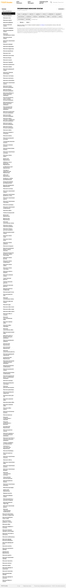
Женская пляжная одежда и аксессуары (8, 530)
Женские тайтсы (7, 460)
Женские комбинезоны (8, 537)
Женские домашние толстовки (8, 383)
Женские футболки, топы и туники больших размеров (8, 99)
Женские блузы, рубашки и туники (7, 521)
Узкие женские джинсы (7, 279)
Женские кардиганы (8, 48)
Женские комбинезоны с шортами (7, 418)
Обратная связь (27, 586)
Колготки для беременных (6, 347)
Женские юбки (6, 524)
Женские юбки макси (8, 311)
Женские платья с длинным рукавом (8, 229)
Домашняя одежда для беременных (8, 182)
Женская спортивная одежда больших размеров (8, 362)
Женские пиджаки (8, 62)
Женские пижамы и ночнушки (8, 133)
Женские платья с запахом (7, 272)
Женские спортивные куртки (9, 198)
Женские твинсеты (7, 561)
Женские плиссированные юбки (7, 318)
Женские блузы (7, 57)
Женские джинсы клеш (7, 453)
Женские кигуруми (8, 246)
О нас (18, 586)
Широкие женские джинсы (8, 286)
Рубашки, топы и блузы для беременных (7, 163)
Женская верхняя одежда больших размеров (7, 108)
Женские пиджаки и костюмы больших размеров (8, 434)
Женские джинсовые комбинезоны (8, 373)
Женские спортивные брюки (9, 41)
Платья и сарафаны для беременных (8, 443)
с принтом (31, 14)
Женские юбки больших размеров (8, 115)
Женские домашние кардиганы (8, 392)
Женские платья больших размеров (8, 86)
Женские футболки (8, 51)
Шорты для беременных (6, 490)
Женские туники (7, 60)
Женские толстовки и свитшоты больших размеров (8, 439)
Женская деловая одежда (7, 574)
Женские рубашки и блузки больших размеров (8, 94)
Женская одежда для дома (7, 543)
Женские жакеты (6, 555)
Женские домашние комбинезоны (8, 366)
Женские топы (7, 18)
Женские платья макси (7, 156)
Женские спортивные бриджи (9, 469)
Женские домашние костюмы (8, 138)
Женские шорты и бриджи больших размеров (8, 337)
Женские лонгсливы (8, 55)
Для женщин (31, 2)
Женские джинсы (7, 11)
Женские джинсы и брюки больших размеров (8, 103)
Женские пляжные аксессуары (8, 73)
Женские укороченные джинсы (9, 351)
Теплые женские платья (7, 25)
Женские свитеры (8, 380)
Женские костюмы (8, 188)
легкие (59, 16)
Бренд (21, 22)
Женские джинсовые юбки (8, 332)
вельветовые (42, 16)
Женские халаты (7, 135)
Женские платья (6, 13)
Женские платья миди (7, 236)
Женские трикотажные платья (8, 222)
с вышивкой (58, 14)
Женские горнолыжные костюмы (7, 474)
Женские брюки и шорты (7, 581)
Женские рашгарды (8, 487)
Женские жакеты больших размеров (8, 124)
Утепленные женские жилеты (8, 142)
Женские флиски (7, 415)
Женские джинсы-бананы (8, 481)
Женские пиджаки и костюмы (7, 527)
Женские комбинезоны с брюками (7, 423)
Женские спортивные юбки (9, 463)
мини (19, 14)
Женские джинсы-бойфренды (8, 289)
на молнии (54, 16)
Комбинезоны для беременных (8, 167)
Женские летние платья (7, 38)
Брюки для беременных (6, 159)
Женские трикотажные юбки (8, 329)
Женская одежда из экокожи (7, 577)
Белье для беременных (6, 215)
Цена (27, 22)
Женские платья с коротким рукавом (8, 226)
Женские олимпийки (8, 80)
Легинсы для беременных (6, 344)
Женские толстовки (8, 76)
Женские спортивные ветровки (9, 484)
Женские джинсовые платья (8, 233)
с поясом (44, 14)
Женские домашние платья (8, 369)
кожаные (35, 16)
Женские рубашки (8, 22)
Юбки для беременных (6, 175)
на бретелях (50, 14)
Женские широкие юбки (8, 399)
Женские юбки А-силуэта (7, 314)
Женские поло (7, 53)
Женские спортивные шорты (9, 83)
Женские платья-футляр (7, 258)
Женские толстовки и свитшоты (8, 534)
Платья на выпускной (8, 212)
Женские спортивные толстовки (9, 202)
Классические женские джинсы (7, 478)
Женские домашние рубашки (8, 341)
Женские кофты (7, 210)
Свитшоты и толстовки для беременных (7, 447)
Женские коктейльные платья (8, 298)
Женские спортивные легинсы (9, 457)
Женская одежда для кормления (8, 354)
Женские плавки (7, 66)
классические (21, 16)
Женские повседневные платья (8, 34)
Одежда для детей (43, 2)
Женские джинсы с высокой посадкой (8, 499)
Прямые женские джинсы (7, 282)
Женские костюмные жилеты (8, 412)
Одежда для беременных (5, 552)
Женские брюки (7, 15)
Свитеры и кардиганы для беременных (7, 171)
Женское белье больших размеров (8, 90)
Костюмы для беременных (6, 427)
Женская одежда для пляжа (8, 69)
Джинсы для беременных (6, 219)
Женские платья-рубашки (7, 243)
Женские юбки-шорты (7, 408)
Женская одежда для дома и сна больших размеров (8, 377)
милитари (28, 19)
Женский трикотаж (7, 571)
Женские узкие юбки (8, 402)
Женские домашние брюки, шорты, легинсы (8, 249)
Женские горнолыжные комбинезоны (7, 510)
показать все (34, 19)
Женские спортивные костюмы (9, 152)
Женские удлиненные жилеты (8, 387)
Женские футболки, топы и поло (7, 518)
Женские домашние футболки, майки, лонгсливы (8, 254)
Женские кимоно (6, 563)
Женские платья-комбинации (7, 261)
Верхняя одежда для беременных (8, 186)
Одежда (4, 9)
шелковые (24, 14)
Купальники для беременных (7, 358)
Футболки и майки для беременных (8, 179)
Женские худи (7, 304)
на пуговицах (21, 19)
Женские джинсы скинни (7, 430)
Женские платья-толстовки (7, 268)
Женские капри (6, 565)
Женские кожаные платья (8, 275)
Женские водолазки (8, 46)
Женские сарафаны (8, 28)
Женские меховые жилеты (8, 145)
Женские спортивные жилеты (9, 466)
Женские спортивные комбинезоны (9, 207)
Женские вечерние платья (8, 31)
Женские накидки (8, 44)
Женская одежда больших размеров (7, 540)
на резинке (28, 16)
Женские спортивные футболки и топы (9, 195)
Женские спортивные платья (9, 191)
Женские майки (7, 130)
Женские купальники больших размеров (8, 112)
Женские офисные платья (8, 302)
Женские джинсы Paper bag (7, 503)
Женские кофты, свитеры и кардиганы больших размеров (9, 120)
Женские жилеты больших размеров (8, 127)
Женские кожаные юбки (8, 405)
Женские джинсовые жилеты (8, 149)
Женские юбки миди (8, 309)
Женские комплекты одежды (7, 549)
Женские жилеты (7, 546)
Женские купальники (8, 64)
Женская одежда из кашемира (7, 568)
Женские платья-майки (7, 265)
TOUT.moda (4, 586)
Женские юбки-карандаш (7, 326)
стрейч (48, 16)
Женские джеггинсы (8, 292)
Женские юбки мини (8, 307)
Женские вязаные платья (7, 496)
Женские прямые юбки (7, 322)
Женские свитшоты (8, 78)
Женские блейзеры (8, 450)
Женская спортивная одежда (7, 558)
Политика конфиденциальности (42, 586)
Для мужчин (19, 2)
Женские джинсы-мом (8, 295)
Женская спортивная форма (8, 506)
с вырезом (37, 14)
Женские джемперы (8, 389)
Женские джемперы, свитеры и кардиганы (8, 514)
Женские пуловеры (8, 204)
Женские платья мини (7, 239)
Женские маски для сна (8, 396)
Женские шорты (7, 20)
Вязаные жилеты (7, 493)
